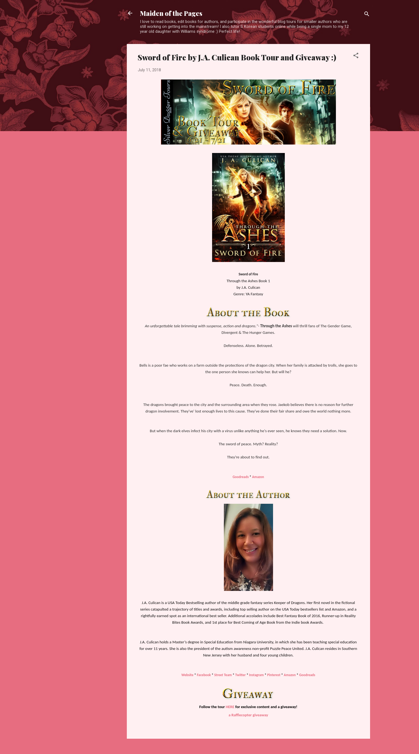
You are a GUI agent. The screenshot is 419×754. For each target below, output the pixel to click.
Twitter (240, 675)
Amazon (258, 477)
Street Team (223, 675)
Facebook (204, 675)
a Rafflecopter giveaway (248, 714)
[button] (356, 56)
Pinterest (274, 675)
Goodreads (241, 477)
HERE (230, 706)
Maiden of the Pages (171, 13)
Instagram (256, 675)
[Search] (367, 15)
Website (187, 675)
